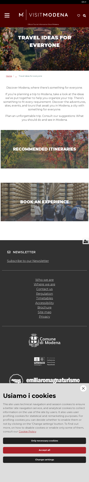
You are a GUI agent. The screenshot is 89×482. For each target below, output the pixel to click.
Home (9, 76)
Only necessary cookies (44, 440)
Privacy (44, 317)
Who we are (44, 280)
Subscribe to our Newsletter (28, 261)
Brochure (44, 307)
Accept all (44, 450)
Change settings (44, 459)
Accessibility (44, 303)
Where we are (44, 284)
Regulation (44, 294)
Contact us (44, 289)
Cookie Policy (27, 431)
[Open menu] (7, 15)
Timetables (44, 298)
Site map (44, 312)
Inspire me (17, 76)
